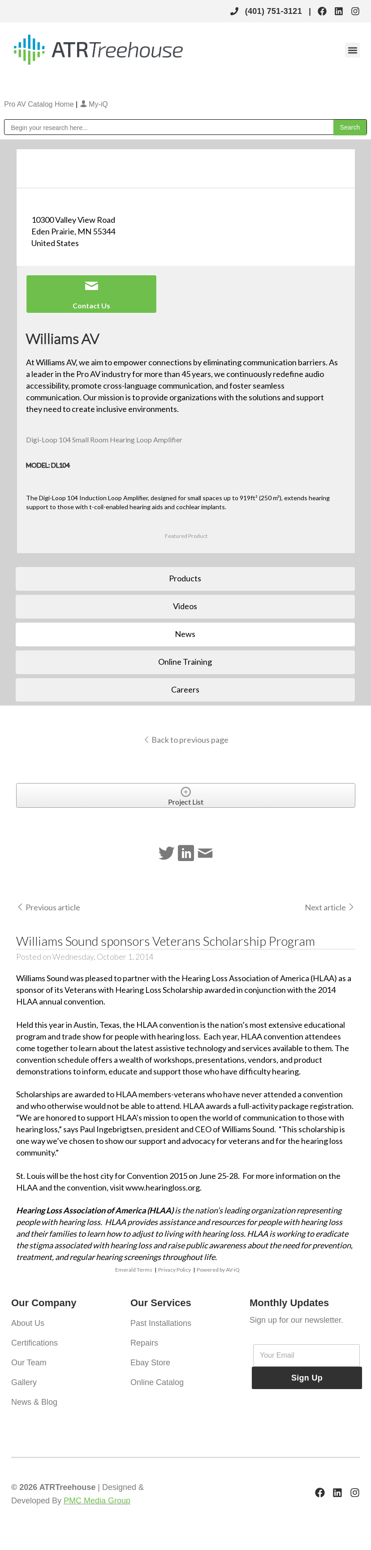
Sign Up (307, 1377)
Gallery (24, 1382)
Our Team (29, 1362)
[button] (352, 50)
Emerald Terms (133, 1269)
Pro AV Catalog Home (40, 104)
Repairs (144, 1342)
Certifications (34, 1342)
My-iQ (94, 104)
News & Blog (34, 1402)
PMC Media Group (97, 1500)
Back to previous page (186, 740)
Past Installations (160, 1323)
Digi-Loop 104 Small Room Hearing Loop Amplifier (104, 439)
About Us (27, 1323)
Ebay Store (150, 1362)
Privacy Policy (174, 1269)
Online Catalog (157, 1382)
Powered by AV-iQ (218, 1269)
